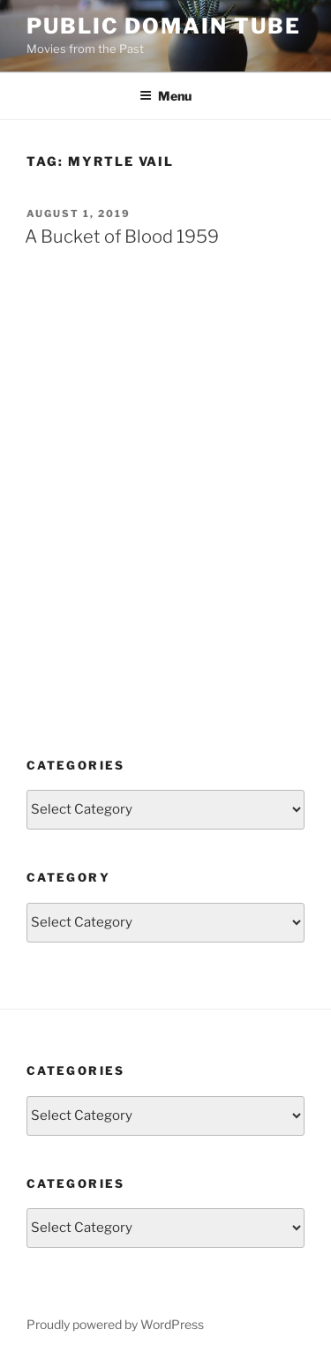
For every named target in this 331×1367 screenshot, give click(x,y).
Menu (165, 95)
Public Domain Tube (163, 26)
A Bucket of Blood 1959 (122, 236)
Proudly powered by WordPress (115, 1324)
